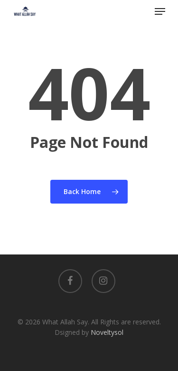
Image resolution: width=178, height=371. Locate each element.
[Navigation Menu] (160, 11)
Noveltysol (107, 332)
